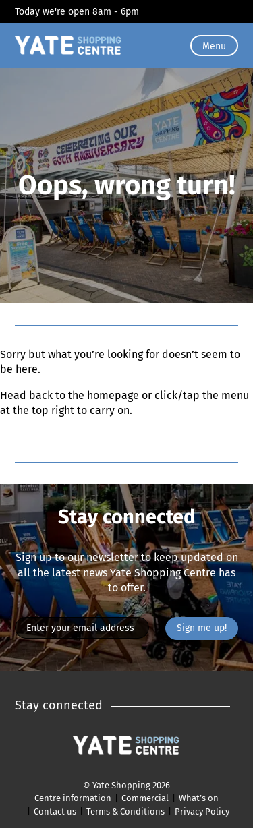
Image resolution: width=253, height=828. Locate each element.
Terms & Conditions (125, 811)
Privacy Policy (202, 811)
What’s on (199, 798)
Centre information (72, 798)
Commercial (145, 798)
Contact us (55, 811)
